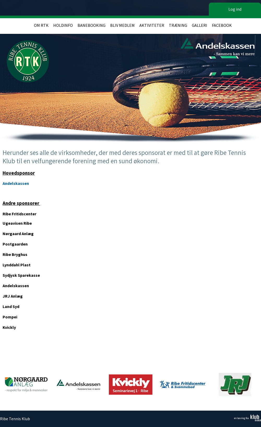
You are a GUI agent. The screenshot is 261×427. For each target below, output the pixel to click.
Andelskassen (16, 183)
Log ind (234, 9)
